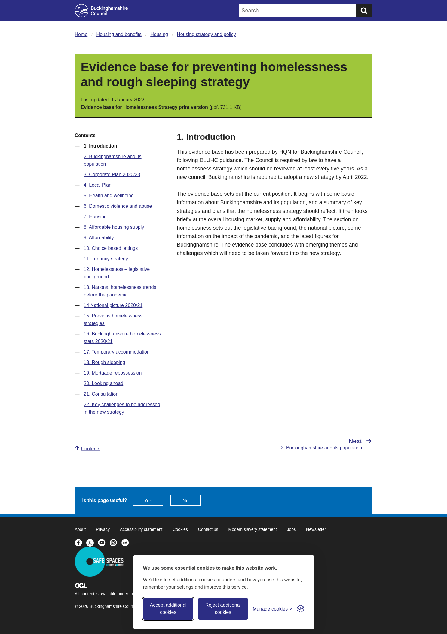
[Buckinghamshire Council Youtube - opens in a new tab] (104, 542)
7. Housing (95, 216)
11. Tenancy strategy (106, 258)
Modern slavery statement (252, 529)
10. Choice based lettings (111, 248)
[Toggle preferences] (272, 609)
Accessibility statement (141, 529)
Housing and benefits (119, 34)
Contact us (208, 529)
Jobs (291, 529)
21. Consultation (101, 394)
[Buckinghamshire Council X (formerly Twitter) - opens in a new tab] (92, 542)
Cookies (180, 529)
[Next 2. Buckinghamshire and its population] (326, 444)
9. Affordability (99, 237)
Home (81, 34)
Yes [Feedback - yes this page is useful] (148, 500)
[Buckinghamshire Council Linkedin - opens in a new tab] (126, 542)
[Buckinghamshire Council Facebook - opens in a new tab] (81, 542)
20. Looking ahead (104, 383)
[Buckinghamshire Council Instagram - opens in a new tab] (115, 542)
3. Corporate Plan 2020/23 (112, 174)
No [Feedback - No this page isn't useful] (185, 500)
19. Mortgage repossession (113, 372)
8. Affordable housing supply (114, 227)
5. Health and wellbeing (109, 195)
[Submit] (364, 10)
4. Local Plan (98, 185)
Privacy (103, 529)
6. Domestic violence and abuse (118, 206)
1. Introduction (100, 146)
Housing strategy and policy (206, 34)
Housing (159, 34)
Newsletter (316, 529)
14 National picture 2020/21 (113, 305)
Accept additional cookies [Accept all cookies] (168, 608)
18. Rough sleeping (104, 362)
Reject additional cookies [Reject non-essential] (223, 608)
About (80, 529)
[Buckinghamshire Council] (101, 10)
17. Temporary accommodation (117, 351)
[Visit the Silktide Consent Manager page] (300, 608)
